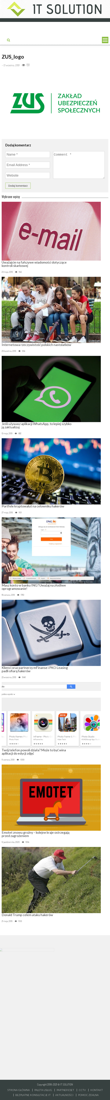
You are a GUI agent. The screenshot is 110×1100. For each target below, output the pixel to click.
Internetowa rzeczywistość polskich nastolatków (36, 345)
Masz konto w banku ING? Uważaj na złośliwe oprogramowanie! (34, 587)
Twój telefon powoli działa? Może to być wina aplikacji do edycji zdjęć (34, 751)
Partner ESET (65, 1090)
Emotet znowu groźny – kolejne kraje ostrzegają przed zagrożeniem (35, 834)
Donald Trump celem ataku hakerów (27, 915)
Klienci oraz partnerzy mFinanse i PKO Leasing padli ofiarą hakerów (35, 669)
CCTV (82, 1090)
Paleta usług (43, 1090)
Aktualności (64, 1095)
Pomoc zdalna (88, 1095)
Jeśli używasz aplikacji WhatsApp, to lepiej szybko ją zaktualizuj (36, 425)
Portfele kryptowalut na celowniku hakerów (33, 506)
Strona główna (18, 1090)
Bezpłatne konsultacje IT (33, 1095)
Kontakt (96, 1090)
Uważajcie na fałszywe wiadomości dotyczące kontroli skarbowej (34, 264)
